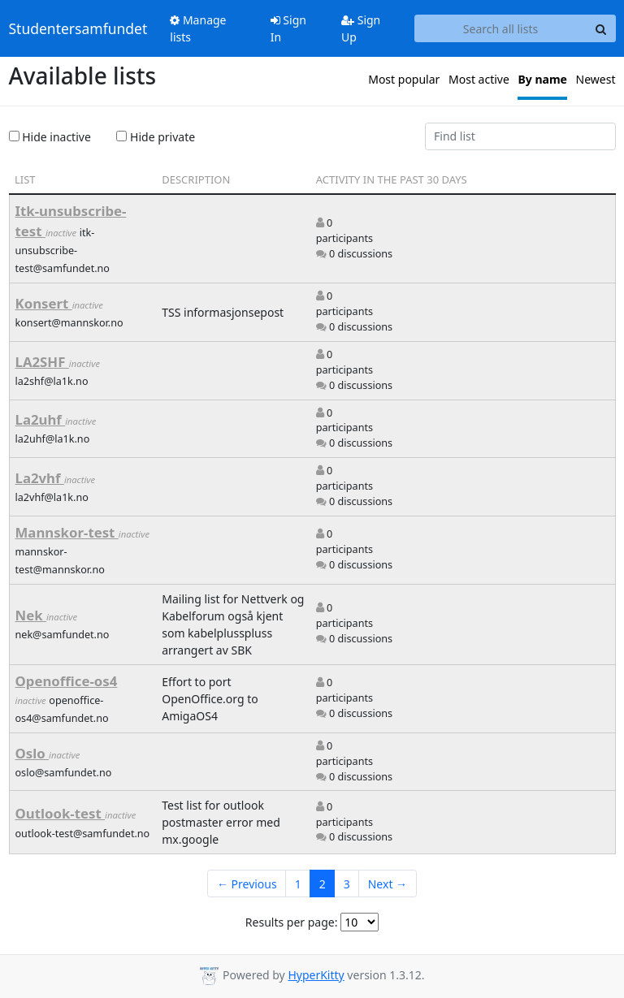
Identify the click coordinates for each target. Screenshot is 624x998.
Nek (30, 615)
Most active (478, 79)
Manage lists (198, 28)
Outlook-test (60, 813)
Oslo (32, 753)
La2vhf (39, 478)
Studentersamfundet (78, 28)
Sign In (288, 28)
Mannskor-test (67, 532)
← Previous (247, 884)
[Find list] (520, 136)
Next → (387, 884)
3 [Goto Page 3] (347, 884)
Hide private (155, 137)
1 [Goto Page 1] (298, 884)
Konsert (43, 303)
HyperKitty (316, 975)
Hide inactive (50, 137)
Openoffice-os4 (66, 681)
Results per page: (291, 922)
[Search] (601, 28)
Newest (596, 79)
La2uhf (40, 419)
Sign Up (360, 28)
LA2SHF (42, 361)
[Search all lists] (500, 28)
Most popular (404, 79)
